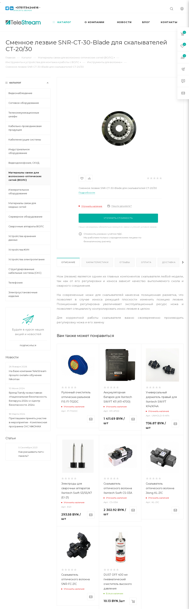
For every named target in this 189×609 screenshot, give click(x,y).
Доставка (168, 262)
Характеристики (97, 262)
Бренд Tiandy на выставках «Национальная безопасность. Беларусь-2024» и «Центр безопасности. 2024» (28, 398)
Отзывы (124, 262)
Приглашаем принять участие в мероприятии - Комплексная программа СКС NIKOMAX (28, 422)
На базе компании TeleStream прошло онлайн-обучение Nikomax (27, 375)
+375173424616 (27, 7)
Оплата (146, 262)
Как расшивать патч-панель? (31, 453)
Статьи (11, 438)
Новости (12, 357)
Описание (68, 262)
